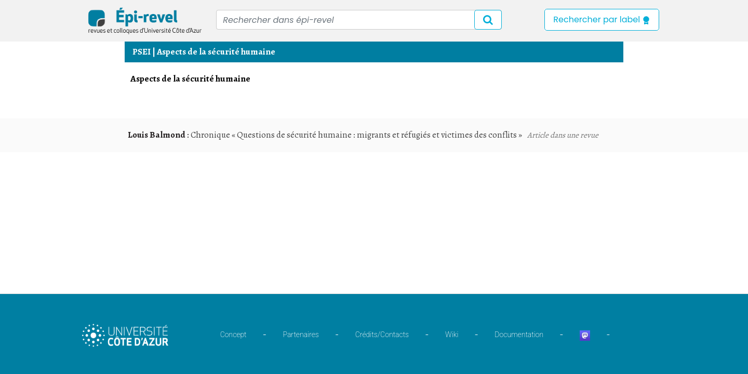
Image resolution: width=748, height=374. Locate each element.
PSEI (141, 52)
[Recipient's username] (359, 20)
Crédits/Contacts (382, 334)
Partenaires (301, 334)
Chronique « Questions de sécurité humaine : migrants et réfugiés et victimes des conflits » (356, 135)
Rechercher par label (601, 19)
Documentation (519, 334)
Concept (233, 334)
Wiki (451, 334)
